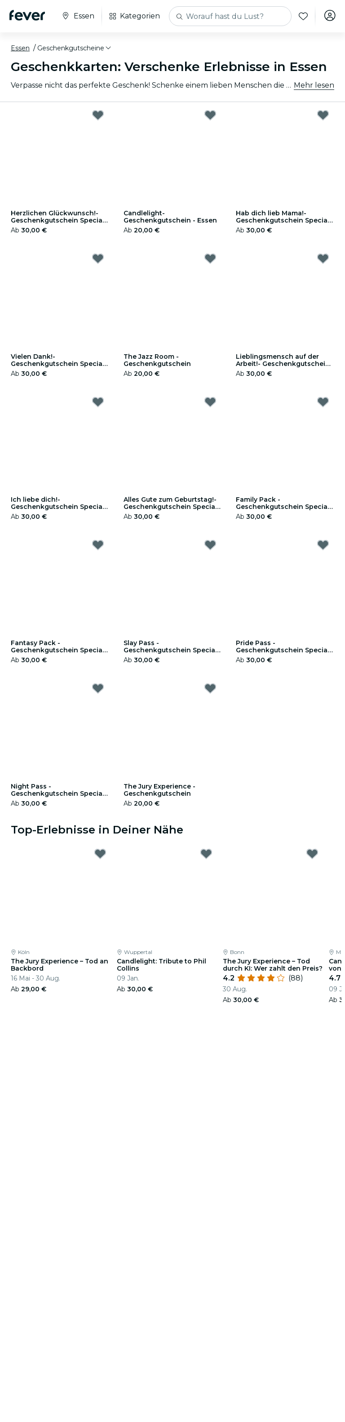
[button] (74, 48)
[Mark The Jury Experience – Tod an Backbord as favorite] (100, 854)
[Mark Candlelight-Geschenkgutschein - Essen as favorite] (210, 115)
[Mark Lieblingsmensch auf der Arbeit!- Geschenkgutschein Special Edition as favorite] (323, 258)
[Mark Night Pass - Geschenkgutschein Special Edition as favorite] (98, 688)
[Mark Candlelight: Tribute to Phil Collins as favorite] (206, 854)
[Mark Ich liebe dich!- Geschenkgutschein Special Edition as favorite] (98, 402)
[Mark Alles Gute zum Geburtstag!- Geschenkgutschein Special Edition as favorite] (210, 402)
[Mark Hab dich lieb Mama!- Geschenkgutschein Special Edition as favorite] (323, 115)
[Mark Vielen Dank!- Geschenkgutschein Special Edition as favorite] (98, 258)
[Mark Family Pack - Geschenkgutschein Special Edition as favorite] (323, 402)
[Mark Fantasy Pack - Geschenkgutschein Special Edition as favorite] (98, 545)
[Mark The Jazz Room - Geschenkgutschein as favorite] (210, 258)
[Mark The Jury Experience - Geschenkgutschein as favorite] (210, 688)
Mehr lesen (314, 85)
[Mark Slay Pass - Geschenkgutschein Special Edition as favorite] (210, 545)
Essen (20, 48)
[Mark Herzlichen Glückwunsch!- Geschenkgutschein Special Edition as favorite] (98, 115)
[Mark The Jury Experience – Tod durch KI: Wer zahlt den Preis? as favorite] (312, 854)
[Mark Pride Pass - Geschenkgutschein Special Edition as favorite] (323, 545)
